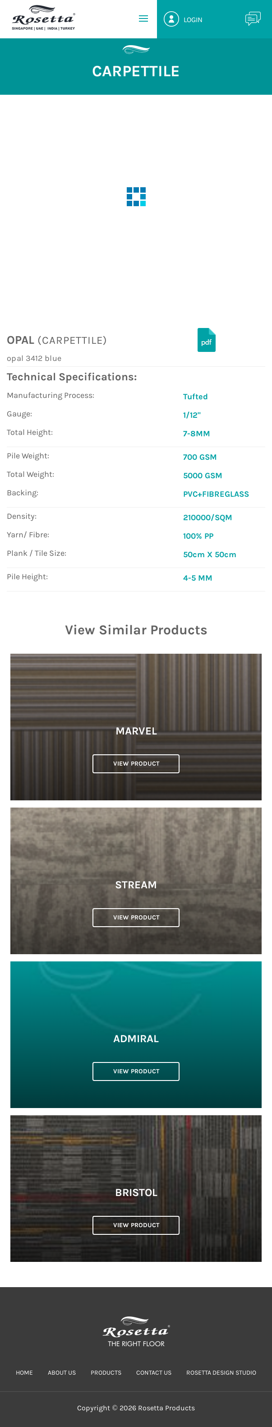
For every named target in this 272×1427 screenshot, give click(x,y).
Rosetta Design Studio (221, 1372)
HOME (24, 1372)
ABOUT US (62, 1372)
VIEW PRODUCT (136, 763)
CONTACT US (153, 1372)
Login (193, 19)
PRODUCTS (106, 1372)
